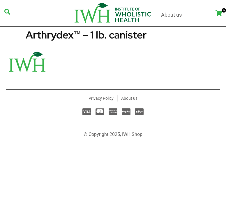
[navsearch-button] (7, 13)
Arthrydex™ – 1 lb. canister (86, 35)
